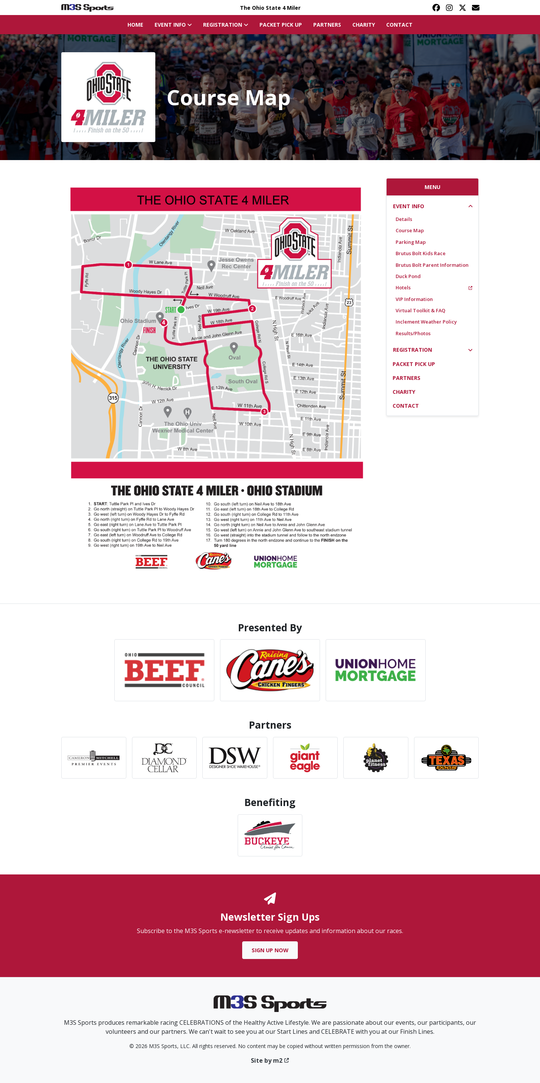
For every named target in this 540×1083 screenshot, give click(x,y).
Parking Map (411, 242)
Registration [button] (225, 24)
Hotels (434, 287)
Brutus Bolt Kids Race (421, 253)
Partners (327, 24)
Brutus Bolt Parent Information (432, 265)
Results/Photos (413, 333)
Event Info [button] (173, 24)
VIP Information (414, 299)
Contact (399, 24)
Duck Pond (408, 276)
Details (404, 219)
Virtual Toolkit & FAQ (420, 310)
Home (135, 24)
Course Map (410, 230)
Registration (412, 349)
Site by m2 (270, 1060)
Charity (363, 24)
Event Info (408, 206)
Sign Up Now (270, 950)
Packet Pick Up (280, 24)
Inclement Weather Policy (426, 321)
